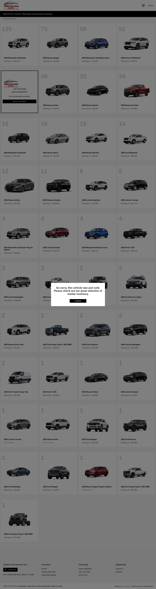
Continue (78, 301)
